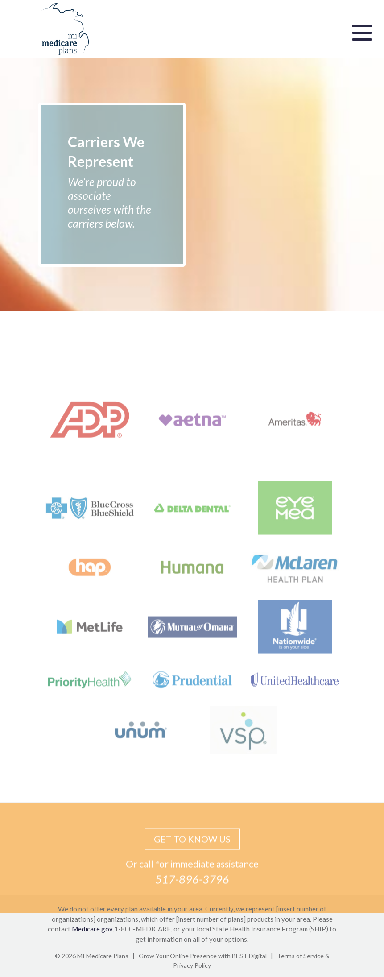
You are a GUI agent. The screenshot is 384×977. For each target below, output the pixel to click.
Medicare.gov (92, 929)
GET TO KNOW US (192, 847)
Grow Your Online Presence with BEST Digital (203, 956)
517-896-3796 (192, 887)
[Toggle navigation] (362, 31)
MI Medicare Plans (102, 956)
